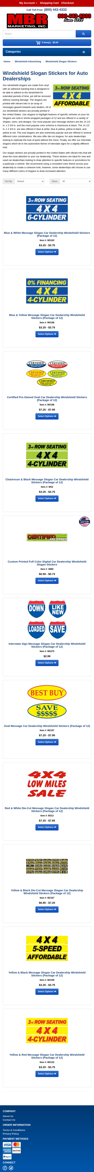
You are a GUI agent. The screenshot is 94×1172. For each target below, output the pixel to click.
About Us (8, 1116)
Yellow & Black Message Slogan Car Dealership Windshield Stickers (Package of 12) (47, 974)
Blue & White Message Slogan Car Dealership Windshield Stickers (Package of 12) (47, 234)
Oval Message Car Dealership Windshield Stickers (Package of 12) (47, 725)
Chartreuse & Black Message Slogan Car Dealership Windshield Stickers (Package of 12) (47, 481)
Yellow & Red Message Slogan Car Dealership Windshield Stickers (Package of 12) (47, 1056)
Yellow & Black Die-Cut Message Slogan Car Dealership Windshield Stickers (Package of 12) (47, 892)
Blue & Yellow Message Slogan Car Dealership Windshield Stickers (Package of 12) (47, 316)
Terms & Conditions (14, 1130)
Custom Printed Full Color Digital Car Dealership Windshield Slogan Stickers (47, 563)
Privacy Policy (11, 1133)
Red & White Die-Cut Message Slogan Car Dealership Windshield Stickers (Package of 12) (47, 810)
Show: (55, 181)
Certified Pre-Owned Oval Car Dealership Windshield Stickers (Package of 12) (47, 399)
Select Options (47, 252)
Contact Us (9, 1119)
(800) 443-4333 (55, 10)
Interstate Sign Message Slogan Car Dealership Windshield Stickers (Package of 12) (47, 645)
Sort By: (9, 181)
